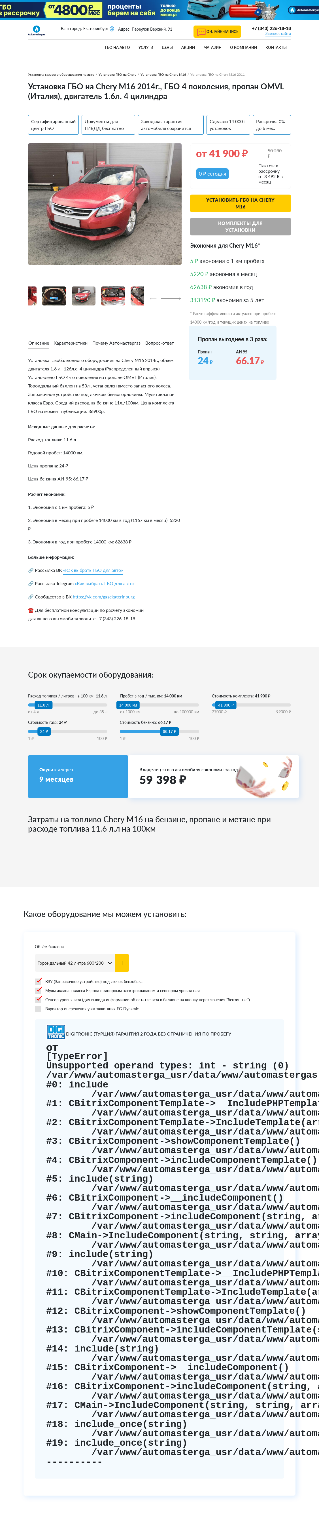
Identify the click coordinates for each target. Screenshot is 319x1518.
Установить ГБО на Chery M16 (240, 203)
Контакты (276, 47)
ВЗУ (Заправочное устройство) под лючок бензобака (89, 982)
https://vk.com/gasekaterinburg (104, 596)
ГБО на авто (117, 47)
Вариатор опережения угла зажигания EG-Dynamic (87, 1009)
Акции (188, 47)
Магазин (212, 47)
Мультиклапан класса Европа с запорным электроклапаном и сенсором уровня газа (117, 991)
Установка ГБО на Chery (117, 74)
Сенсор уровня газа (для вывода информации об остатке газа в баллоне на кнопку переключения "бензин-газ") (142, 1000)
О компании (243, 47)
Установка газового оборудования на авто (61, 74)
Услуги (146, 47)
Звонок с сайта (278, 33)
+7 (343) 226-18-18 (271, 28)
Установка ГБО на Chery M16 (163, 74)
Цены (167, 47)
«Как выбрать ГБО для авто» (93, 570)
